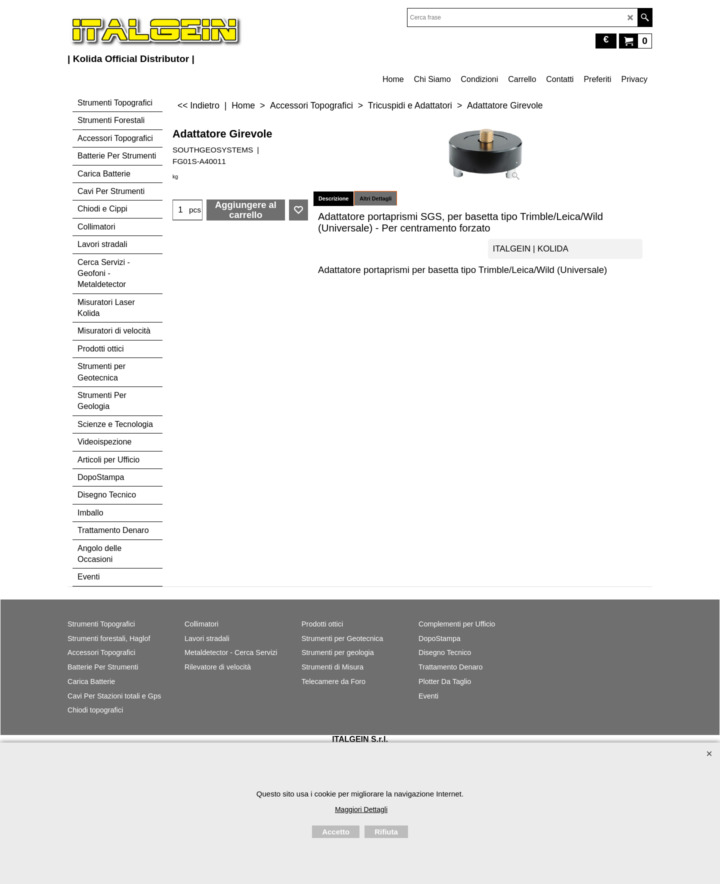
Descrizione (333, 199)
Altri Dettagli (376, 199)
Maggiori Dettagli (361, 810)
